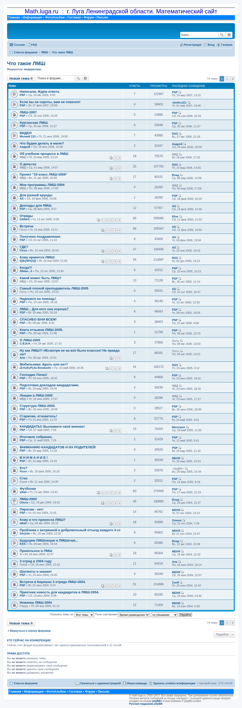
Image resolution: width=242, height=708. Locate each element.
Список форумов (25, 683)
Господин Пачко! (33, 375)
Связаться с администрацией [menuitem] (100, 683)
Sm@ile (25, 533)
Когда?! (26, 268)
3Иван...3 (26, 271)
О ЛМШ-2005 (30, 340)
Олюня (177, 520)
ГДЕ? (24, 247)
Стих (24, 478)
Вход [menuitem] (211, 44)
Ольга (24, 502)
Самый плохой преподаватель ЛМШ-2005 (54, 288)
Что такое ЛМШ (26, 63)
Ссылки (19, 44)
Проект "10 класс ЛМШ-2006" (43, 174)
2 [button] (227, 78)
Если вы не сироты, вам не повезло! (50, 102)
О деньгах (28, 164)
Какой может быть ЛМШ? (40, 278)
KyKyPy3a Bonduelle (37, 367)
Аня (22, 357)
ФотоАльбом (54, 17)
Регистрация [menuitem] (193, 44)
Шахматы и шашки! (36, 571)
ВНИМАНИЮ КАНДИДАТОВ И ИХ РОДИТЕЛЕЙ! (58, 447)
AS (21, 198)
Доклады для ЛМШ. (36, 205)
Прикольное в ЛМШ (36, 551)
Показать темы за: (72, 614)
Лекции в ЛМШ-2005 (36, 395)
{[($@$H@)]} (28, 260)
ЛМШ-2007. (29, 112)
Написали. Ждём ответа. (40, 91)
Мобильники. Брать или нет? (44, 364)
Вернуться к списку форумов (30, 630)
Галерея (226, 44)
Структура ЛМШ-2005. (38, 406)
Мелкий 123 (28, 136)
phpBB (156, 701)
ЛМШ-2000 (28, 499)
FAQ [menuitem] (34, 44)
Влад (175, 175)
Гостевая (74, 17)
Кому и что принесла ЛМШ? (42, 520)
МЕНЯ (176, 458)
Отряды (26, 216)
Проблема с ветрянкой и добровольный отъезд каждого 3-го (70, 530)
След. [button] (232, 79)
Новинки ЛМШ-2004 (36, 602)
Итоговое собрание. (36, 437)
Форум (89, 17)
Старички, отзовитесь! (38, 416)
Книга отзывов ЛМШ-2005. (41, 330)
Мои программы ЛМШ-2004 (42, 185)
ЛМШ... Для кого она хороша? (44, 309)
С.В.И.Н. (25, 343)
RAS (175, 133)
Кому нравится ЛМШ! (37, 257)
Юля (175, 216)
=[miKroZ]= (179, 102)
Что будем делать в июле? (42, 143)
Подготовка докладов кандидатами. (49, 385)
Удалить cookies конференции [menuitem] (174, 683)
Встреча (26, 226)
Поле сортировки (122, 614)
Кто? (23, 468)
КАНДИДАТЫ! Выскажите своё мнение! (52, 426)
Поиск (222, 35)
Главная (14, 17)
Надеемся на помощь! (38, 299)
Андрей (25, 146)
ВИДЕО (26, 133)
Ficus (23, 250)
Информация (32, 17)
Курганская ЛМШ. (34, 123)
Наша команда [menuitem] (137, 683)
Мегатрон (178, 427)
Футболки (28, 489)
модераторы (32, 69)
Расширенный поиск (229, 35)
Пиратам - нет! (31, 509)
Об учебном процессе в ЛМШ (44, 154)
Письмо (102, 17)
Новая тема (19, 78)
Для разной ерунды (36, 195)
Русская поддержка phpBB (145, 703)
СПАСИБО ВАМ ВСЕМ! (38, 319)
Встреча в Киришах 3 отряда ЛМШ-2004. (53, 582)
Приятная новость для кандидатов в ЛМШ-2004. (59, 592)
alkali (23, 492)
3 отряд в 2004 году (36, 561)
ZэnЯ (175, 582)
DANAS (25, 219)
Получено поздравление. (40, 236)
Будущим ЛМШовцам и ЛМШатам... (49, 540)
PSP (22, 94)
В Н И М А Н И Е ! (34, 457)
